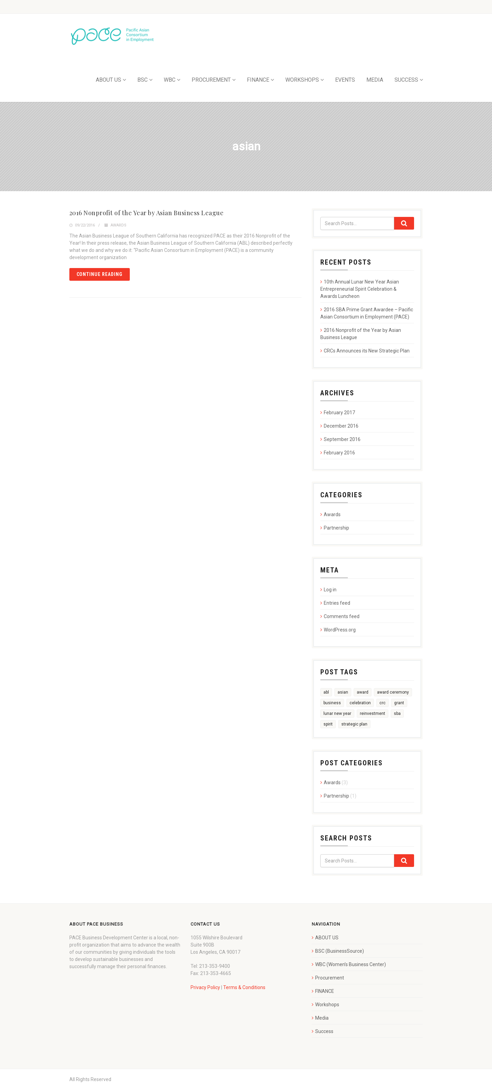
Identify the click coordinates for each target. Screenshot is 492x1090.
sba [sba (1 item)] (397, 713)
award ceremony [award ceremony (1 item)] (393, 692)
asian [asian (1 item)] (342, 692)
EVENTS (345, 80)
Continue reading (100, 274)
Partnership (336, 528)
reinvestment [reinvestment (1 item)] (372, 713)
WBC (169, 80)
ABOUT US (108, 80)
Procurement (329, 978)
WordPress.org (340, 630)
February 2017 (339, 412)
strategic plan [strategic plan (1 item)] (354, 724)
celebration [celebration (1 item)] (360, 702)
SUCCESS (406, 80)
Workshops (327, 1004)
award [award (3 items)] (362, 692)
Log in (330, 589)
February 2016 (339, 452)
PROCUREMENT (211, 80)
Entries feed (337, 603)
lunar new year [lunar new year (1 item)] (337, 713)
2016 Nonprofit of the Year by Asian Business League (146, 213)
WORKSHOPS (302, 80)
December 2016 (341, 426)
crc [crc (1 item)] (382, 702)
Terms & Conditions (244, 987)
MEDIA (374, 80)
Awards (118, 225)
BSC (142, 80)
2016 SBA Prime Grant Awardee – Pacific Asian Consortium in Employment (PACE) (366, 313)
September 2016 (342, 439)
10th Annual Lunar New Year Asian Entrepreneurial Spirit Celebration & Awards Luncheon (359, 289)
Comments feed (341, 616)
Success (324, 1031)
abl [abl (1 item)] (326, 692)
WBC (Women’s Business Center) (350, 964)
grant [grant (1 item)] (399, 702)
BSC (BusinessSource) (339, 951)
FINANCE (258, 80)
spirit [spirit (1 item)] (328, 724)
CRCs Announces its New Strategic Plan (367, 350)
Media (322, 1018)
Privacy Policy (205, 987)
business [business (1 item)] (332, 702)
